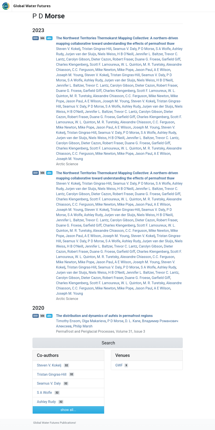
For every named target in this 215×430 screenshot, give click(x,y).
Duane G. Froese (147, 59)
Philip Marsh (83, 326)
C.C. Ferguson (83, 70)
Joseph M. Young (69, 75)
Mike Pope (125, 70)
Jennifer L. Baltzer (149, 54)
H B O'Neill (125, 54)
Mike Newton (105, 70)
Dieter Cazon (101, 59)
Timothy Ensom (68, 321)
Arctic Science (67, 164)
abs (49, 38)
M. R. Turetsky (154, 64)
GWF (119, 365)
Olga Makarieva (94, 321)
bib (42, 38)
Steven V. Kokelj (68, 49)
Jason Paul (143, 70)
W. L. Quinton (131, 64)
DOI (35, 38)
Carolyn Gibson (78, 59)
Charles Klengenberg (72, 64)
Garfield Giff (171, 59)
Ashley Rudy (93, 80)
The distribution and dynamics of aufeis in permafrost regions (104, 316)
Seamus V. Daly (124, 49)
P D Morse (146, 49)
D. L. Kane (133, 321)
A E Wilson (162, 70)
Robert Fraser (123, 59)
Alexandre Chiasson (108, 96)
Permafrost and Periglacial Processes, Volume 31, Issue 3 (100, 331)
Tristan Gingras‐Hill (96, 49)
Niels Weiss (107, 54)
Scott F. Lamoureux (104, 64)
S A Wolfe (163, 49)
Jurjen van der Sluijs (80, 54)
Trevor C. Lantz (97, 85)
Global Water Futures (32, 5)
